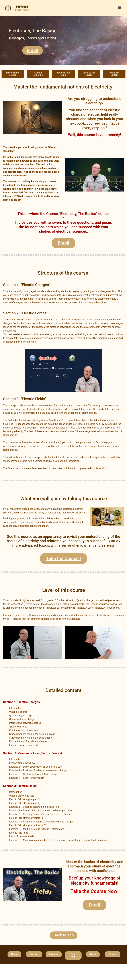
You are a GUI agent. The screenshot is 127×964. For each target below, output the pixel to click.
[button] (119, 8)
